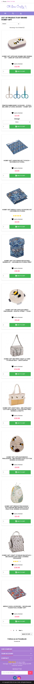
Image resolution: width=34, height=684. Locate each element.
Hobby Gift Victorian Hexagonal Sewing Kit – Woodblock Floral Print (17, 261)
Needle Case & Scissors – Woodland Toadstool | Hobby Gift (17, 607)
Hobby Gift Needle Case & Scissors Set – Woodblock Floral (17, 210)
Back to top (27, 634)
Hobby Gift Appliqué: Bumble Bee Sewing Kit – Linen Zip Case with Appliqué (17, 57)
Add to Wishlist (17, 64)
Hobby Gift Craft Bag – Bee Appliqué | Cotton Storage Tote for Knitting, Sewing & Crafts (17, 409)
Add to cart (20, 71)
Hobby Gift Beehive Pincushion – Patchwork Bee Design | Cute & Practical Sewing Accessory (17, 507)
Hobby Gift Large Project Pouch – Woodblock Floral (17, 161)
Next (21, 630)
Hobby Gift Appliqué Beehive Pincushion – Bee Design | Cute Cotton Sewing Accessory (17, 458)
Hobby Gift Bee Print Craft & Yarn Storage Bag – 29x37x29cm (17, 359)
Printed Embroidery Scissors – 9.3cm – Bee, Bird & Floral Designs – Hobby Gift (17, 106)
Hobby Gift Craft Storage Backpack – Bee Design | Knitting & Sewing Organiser (17, 556)
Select (11, 24)
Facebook (17, 641)
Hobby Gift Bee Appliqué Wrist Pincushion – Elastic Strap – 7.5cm (17, 310)
